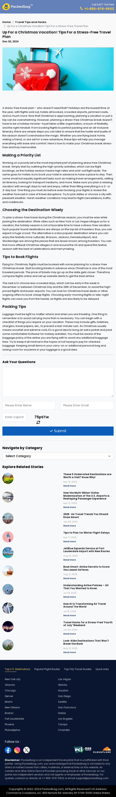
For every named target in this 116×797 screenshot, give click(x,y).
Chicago (10, 690)
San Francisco (67, 707)
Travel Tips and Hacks (30, 22)
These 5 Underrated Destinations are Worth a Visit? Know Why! (87, 475)
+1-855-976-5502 (99, 8)
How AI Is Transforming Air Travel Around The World (84, 605)
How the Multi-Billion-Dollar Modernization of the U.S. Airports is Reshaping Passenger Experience (86, 495)
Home (6, 22)
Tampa (62, 724)
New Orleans (12, 707)
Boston (9, 713)
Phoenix (9, 724)
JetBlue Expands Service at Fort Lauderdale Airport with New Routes (86, 550)
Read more (69, 485)
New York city (13, 679)
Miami (8, 701)
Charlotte (64, 730)
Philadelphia (12, 730)
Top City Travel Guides (77, 669)
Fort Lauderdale (14, 718)
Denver (9, 696)
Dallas (62, 713)
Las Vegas (64, 679)
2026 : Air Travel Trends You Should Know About (85, 515)
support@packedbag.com (92, 778)
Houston (63, 690)
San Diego (64, 696)
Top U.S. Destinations (17, 669)
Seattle (62, 701)
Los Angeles (65, 718)
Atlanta (62, 685)
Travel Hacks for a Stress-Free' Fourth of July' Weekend (88, 624)
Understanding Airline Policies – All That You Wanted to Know (86, 587)
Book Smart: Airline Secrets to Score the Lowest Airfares (86, 568)
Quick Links (102, 669)
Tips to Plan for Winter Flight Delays (86, 532)
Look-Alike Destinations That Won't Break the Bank (86, 642)
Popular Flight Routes (47, 669)
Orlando (10, 685)
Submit (58, 431)
